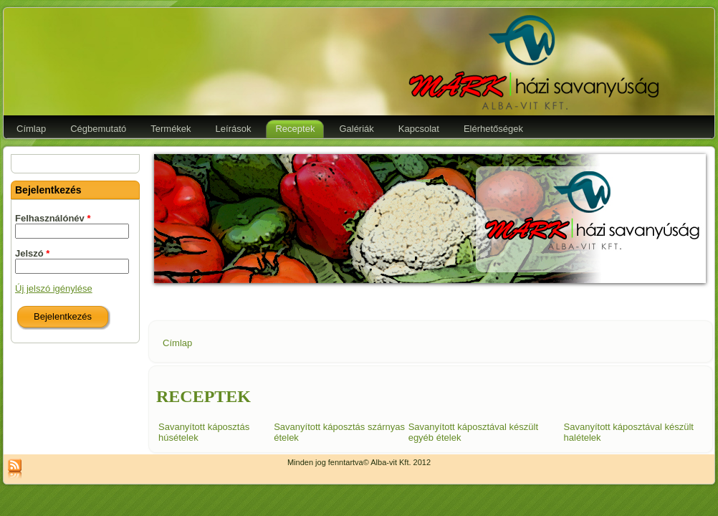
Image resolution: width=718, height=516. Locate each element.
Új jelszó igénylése (53, 288)
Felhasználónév (52, 218)
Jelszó (32, 253)
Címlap (177, 343)
